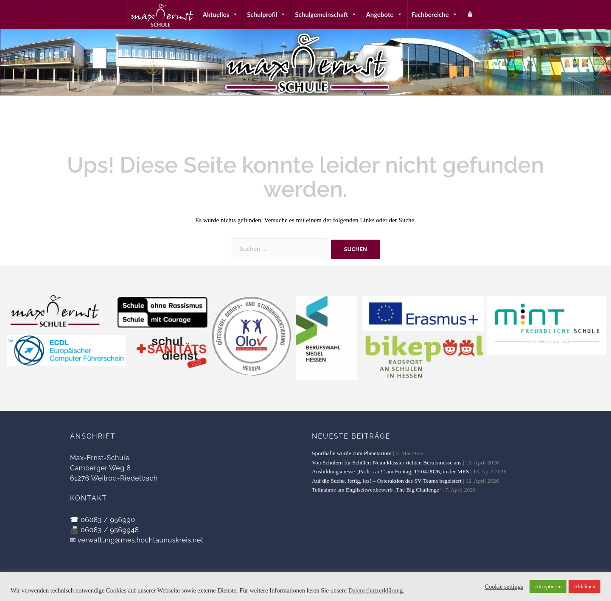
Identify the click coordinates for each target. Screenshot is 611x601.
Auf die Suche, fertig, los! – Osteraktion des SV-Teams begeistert (387, 481)
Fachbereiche (435, 14)
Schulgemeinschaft (326, 14)
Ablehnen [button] (584, 586)
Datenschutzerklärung (375, 590)
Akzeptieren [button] (548, 586)
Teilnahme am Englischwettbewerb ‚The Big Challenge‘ (376, 489)
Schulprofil (266, 14)
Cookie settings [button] (504, 586)
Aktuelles (220, 14)
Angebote (384, 14)
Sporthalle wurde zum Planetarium (352, 453)
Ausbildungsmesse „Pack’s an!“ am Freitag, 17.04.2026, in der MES (390, 471)
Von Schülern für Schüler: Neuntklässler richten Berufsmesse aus (387, 462)
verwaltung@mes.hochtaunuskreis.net (141, 540)
